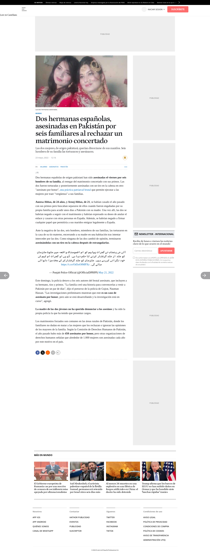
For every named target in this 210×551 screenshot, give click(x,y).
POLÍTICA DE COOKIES (153, 531)
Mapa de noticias (65, 2)
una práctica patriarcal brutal (75, 189)
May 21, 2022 (105, 272)
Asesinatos (54, 167)
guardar (125, 158)
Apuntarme (166, 250)
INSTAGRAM (112, 526)
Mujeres (43, 167)
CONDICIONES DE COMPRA (156, 526)
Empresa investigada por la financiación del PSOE (108, 2)
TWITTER (110, 517)
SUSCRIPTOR (76, 531)
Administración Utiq (154, 540)
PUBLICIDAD (75, 526)
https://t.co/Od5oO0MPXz (75, 264)
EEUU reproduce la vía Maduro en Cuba (140, 2)
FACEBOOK (111, 521)
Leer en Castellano (8, 15)
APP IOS (36, 517)
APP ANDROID (39, 521)
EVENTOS (74, 521)
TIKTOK (109, 531)
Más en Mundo (43, 455)
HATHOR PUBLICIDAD (80, 517)
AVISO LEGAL (149, 517)
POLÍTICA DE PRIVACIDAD (155, 521)
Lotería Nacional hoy (81, 2)
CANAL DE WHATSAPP (43, 531)
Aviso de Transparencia (156, 535)
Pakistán (64, 167)
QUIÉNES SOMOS (41, 526)
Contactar (74, 511)
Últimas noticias (51, 2)
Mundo (38, 113)
